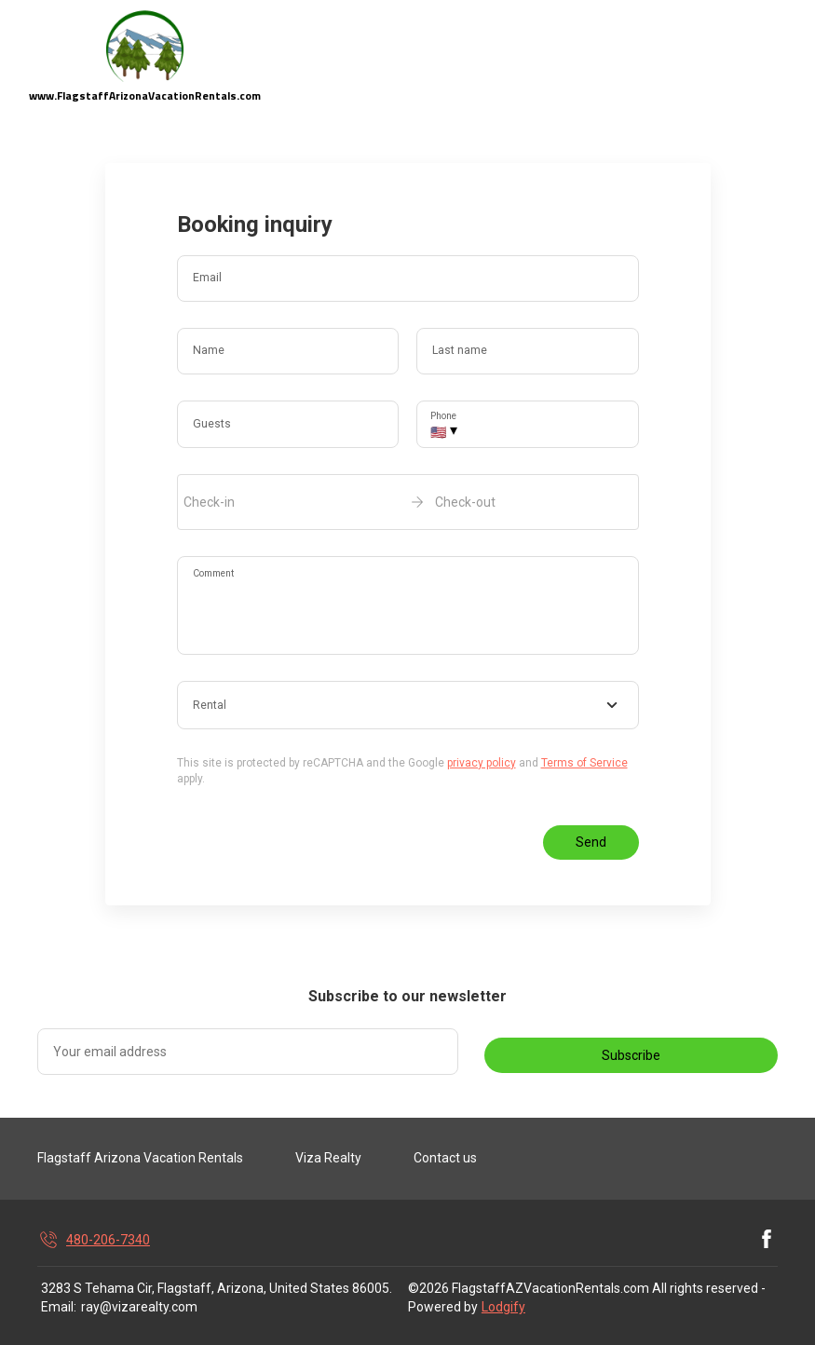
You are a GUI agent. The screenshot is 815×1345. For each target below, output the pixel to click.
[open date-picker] (408, 502)
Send (591, 842)
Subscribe (631, 1055)
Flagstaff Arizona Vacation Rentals (140, 1157)
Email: (58, 1306)
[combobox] (408, 705)
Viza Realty (328, 1157)
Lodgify (503, 1306)
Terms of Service (584, 762)
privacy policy (481, 762)
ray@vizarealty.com (139, 1306)
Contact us (445, 1157)
